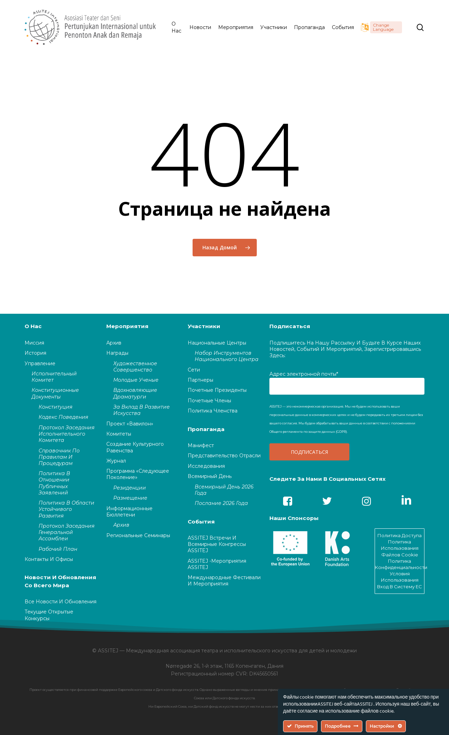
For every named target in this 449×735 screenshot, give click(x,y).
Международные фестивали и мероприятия (224, 580)
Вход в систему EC (399, 586)
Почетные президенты (217, 390)
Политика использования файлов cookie (399, 548)
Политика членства (212, 411)
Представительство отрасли (224, 455)
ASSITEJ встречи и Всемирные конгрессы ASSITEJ (217, 544)
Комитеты (118, 434)
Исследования (206, 466)
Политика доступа (399, 535)
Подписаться (289, 326)
